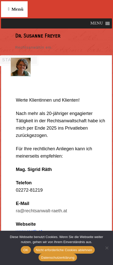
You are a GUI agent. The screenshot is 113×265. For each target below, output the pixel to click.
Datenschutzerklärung (57, 257)
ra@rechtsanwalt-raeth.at (41, 210)
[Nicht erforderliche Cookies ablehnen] (106, 247)
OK (25, 250)
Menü (17, 9)
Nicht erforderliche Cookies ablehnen (64, 250)
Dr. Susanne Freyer (37, 36)
